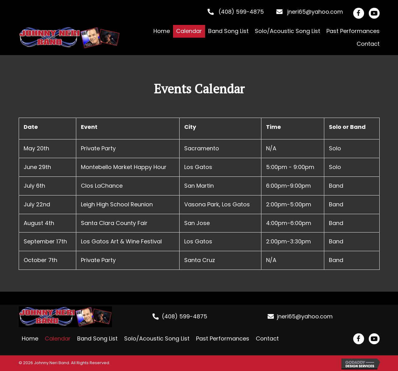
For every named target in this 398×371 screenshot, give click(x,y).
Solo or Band (347, 127)
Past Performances (222, 338)
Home (30, 338)
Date (31, 127)
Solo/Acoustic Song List (157, 338)
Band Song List (97, 338)
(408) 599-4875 (241, 12)
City (190, 127)
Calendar (58, 338)
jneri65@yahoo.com (315, 12)
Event (89, 127)
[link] (161, 31)
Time (273, 127)
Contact (267, 338)
